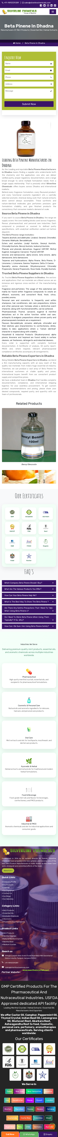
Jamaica (50, 1109)
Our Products (8, 885)
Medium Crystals (9, 944)
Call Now (10, 1134)
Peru (20, 1127)
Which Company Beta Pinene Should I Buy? (23, 583)
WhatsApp (29, 1134)
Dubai (9, 1091)
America (48, 1091)
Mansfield (19, 1109)
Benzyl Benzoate (29, 464)
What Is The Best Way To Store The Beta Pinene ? (26, 602)
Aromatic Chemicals (10, 916)
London (49, 1100)
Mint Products (8, 910)
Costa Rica (25, 1118)
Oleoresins (7, 919)
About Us (8, 871)
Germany (38, 1127)
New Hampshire (34, 1091)
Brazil (48, 1118)
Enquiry (48, 1134)
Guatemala (12, 1118)
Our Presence (8, 890)
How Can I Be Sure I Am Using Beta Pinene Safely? (26, 626)
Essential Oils (8, 913)
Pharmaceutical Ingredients (13, 922)
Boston (8, 1109)
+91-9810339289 (10, 3)
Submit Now (29, 104)
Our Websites (7, 899)
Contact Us (7, 893)
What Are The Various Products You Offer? (22, 589)
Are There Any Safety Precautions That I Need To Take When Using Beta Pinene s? (28, 609)
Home (17, 43)
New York (19, 1091)
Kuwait (39, 1100)
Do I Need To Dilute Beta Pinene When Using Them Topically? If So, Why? (26, 618)
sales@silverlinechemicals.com (36, 3)
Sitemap (6, 888)
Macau (29, 1100)
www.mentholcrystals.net (36, 970)
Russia (30, 1109)
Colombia (38, 1118)
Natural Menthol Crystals (12, 939)
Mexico (40, 1109)
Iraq (7, 1100)
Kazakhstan (18, 1100)
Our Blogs (6, 896)
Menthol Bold (7, 942)
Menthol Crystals (9, 936)
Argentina (9, 1127)
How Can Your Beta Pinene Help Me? (20, 595)
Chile (28, 1127)
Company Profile (9, 882)
